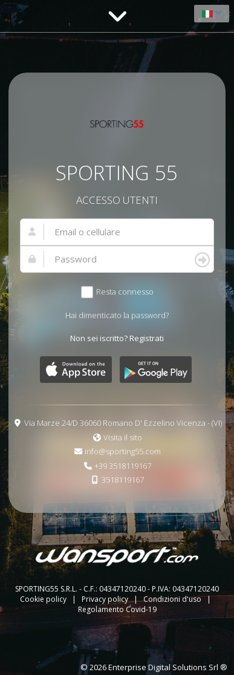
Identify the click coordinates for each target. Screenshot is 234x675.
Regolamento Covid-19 (117, 609)
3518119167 (123, 479)
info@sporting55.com (123, 451)
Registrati (146, 338)
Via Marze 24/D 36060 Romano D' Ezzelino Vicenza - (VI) (123, 422)
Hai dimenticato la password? (117, 315)
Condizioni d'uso (173, 599)
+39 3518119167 (122, 465)
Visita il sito (122, 437)
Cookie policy (44, 599)
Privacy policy (106, 599)
